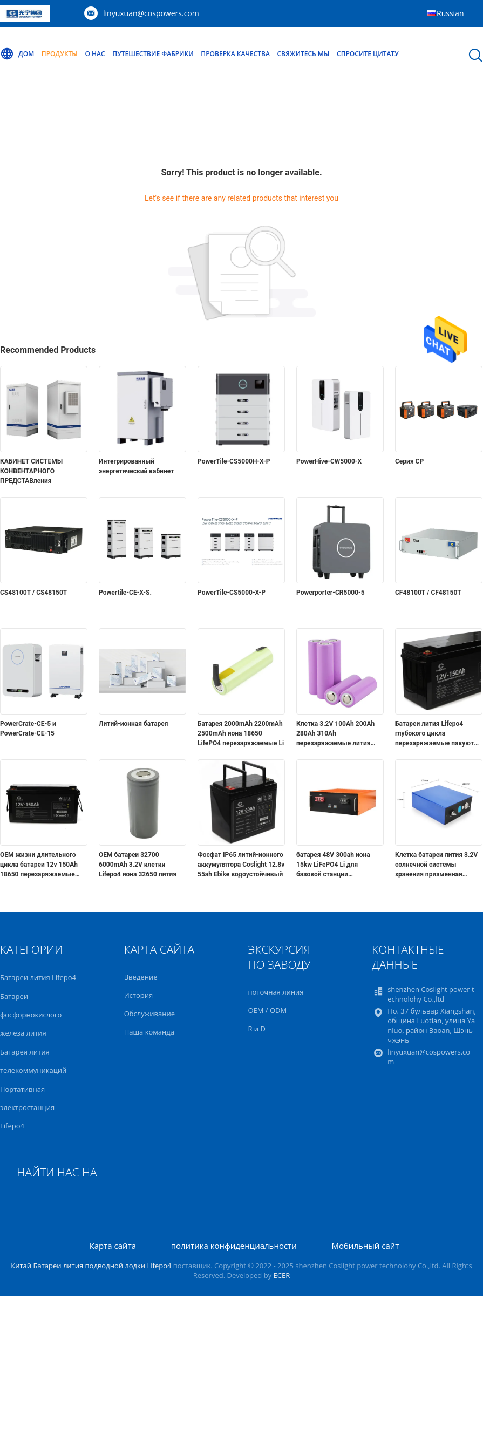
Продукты (60, 53)
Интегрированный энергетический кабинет (136, 466)
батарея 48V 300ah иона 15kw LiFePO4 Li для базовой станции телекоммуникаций (333, 865)
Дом (17, 54)
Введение (141, 977)
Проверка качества (235, 53)
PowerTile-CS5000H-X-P (234, 461)
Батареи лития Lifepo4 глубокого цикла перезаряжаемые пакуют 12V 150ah (434, 734)
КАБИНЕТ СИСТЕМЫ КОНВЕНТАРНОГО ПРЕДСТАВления (31, 471)
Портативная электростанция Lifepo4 (27, 1107)
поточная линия (275, 992)
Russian (450, 13)
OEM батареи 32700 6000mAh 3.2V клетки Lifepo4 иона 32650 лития (137, 864)
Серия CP (409, 461)
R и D (256, 1028)
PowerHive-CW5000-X (329, 461)
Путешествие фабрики (152, 53)
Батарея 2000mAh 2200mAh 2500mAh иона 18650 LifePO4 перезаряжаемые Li (241, 733)
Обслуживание (149, 1013)
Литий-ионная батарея (133, 723)
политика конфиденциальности (234, 1245)
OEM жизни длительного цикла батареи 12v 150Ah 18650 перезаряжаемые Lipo (39, 865)
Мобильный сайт (365, 1245)
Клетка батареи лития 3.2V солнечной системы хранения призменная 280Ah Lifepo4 (436, 865)
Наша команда (149, 1032)
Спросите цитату (368, 53)
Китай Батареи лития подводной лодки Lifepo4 (91, 1265)
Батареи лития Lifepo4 (38, 977)
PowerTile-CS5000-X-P (232, 592)
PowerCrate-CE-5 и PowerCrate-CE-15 (28, 728)
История (138, 995)
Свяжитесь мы (303, 53)
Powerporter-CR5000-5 (330, 592)
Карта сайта (113, 1245)
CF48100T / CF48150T (428, 592)
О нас (95, 53)
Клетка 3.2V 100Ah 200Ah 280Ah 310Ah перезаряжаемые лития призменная (335, 734)
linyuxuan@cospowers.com (151, 13)
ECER (282, 1275)
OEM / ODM (267, 1010)
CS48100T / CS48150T (33, 592)
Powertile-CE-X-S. (125, 592)
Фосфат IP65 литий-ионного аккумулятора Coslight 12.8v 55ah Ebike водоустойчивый (241, 864)
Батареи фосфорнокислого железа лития (31, 1014)
